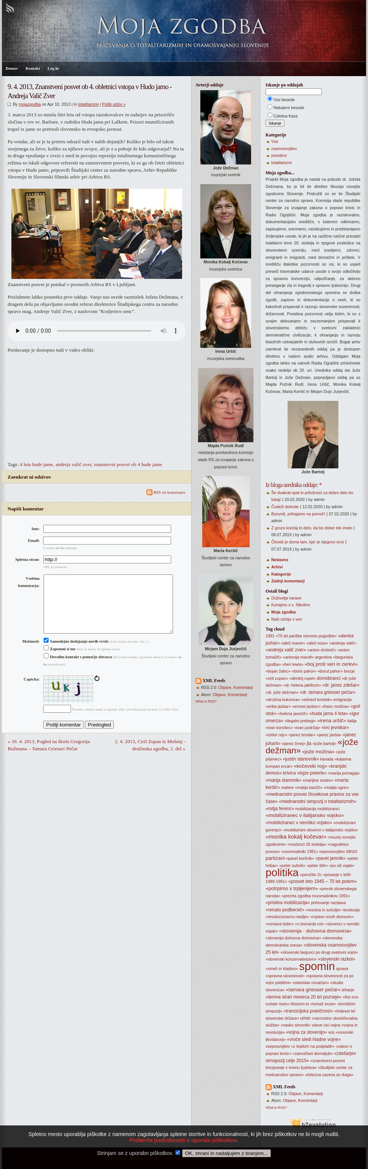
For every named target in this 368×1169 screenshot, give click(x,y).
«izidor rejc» (276, 734)
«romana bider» (280, 924)
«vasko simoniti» (296, 1025)
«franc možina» (335, 706)
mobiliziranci (328, 808)
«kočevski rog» (310, 766)
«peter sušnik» (292, 865)
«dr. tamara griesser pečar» (327, 692)
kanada (326, 759)
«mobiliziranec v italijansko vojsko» (305, 815)
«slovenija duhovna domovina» (293, 938)
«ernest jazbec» (306, 706)
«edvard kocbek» (316, 699)
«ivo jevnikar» (335, 727)
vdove (316, 1025)
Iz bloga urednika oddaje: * (294, 485)
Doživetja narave (286, 598)
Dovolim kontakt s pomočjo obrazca (78, 669)
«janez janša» (328, 734)
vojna (335, 1025)
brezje (349, 671)
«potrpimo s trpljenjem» (292, 888)
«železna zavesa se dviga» (329, 1074)
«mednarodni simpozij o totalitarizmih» (317, 801)
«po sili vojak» (341, 865)
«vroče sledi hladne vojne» (314, 1039)
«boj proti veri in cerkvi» (331, 664)
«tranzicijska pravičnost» (308, 1011)
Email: (34, 540)
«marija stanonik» (283, 780)
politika (282, 872)
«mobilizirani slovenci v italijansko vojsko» (320, 830)
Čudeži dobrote (285, 506)
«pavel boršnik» (300, 858)
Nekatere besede (289, 107)
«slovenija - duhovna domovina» (315, 931)
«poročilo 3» (311, 874)
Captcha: (31, 691)
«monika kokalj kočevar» (296, 837)
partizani (275, 858)
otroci (351, 851)
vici (326, 1025)
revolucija (351, 910)
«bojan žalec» (278, 671)
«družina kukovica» (283, 699)
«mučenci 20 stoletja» (306, 844)
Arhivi (277, 567)
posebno (279, 155)
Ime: (35, 529)
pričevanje (320, 902)
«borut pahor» (330, 671)
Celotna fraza (285, 116)
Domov (12, 68)
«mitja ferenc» (280, 808)
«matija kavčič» (308, 787)
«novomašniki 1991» (299, 851)
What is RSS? (206, 701)
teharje (348, 989)
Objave (225, 687)
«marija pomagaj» (344, 773)
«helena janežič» (293, 713)
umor (305, 1018)
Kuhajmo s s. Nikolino (290, 604)
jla (309, 743)
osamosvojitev (284, 148)
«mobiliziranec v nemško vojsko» (299, 822)
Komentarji (243, 687)
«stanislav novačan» (311, 982)
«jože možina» (318, 751)
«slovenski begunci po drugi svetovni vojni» (319, 952)
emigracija (342, 699)
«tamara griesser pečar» (313, 989)
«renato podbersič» (285, 909)
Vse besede (284, 99)
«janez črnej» (293, 743)
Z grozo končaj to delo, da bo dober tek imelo (311, 528)
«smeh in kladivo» (282, 968)
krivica (289, 773)
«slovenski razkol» (336, 959)
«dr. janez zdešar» (340, 685)
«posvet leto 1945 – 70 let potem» (322, 881)
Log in (52, 68)
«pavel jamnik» (330, 858)
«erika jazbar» (278, 706)
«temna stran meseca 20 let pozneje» (303, 997)
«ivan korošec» (279, 727)
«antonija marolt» (298, 657)
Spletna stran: (27, 559)
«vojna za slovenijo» (306, 1032)
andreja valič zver (73, 464)
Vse (274, 141)
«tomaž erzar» (323, 1004)
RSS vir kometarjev (166, 492)
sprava (342, 968)
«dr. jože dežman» (282, 692)
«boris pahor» (304, 671)
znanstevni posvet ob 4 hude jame (128, 464)
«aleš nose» (317, 643)
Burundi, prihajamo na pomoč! (298, 514)
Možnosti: (31, 653)
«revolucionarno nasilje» (287, 916)
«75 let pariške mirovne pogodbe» (306, 636)
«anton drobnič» (321, 650)
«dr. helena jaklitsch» (302, 685)
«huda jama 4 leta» (328, 713)
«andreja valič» (343, 643)
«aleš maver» (293, 643)
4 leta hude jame (36, 464)
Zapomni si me (59, 661)
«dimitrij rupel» (302, 678)
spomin (317, 966)
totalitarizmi (88, 104)
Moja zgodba (283, 612)
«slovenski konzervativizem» (291, 959)
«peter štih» (317, 865)
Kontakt (33, 68)
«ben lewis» (293, 664)
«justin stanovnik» (301, 759)
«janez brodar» (301, 734)
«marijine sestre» (317, 780)
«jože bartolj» (325, 743)
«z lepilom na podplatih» (313, 1046)
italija (351, 720)
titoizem (298, 1004)
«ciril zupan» (277, 678)
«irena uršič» (331, 720)
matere (287, 787)
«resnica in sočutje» (323, 910)
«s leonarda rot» (309, 924)
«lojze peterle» (312, 773)
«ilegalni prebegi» (300, 720)
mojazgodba (30, 104)
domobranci (329, 678)
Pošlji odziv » (114, 104)
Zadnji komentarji (288, 581)
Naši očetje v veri (286, 619)
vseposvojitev (278, 1046)
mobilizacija (305, 808)
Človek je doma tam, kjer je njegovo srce (307, 542)
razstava (338, 902)
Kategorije (281, 574)
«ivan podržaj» (307, 727)
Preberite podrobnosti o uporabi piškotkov (183, 1140)
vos (331, 1032)
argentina (323, 657)
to (307, 1004)
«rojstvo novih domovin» (332, 916)
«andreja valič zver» (286, 650)
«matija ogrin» (336, 787)
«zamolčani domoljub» (313, 1053)
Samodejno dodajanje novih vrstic (76, 653)
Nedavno (279, 559)
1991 (270, 636)
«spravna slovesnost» (285, 975)
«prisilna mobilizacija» (288, 902)
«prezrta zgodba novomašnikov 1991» (316, 896)
